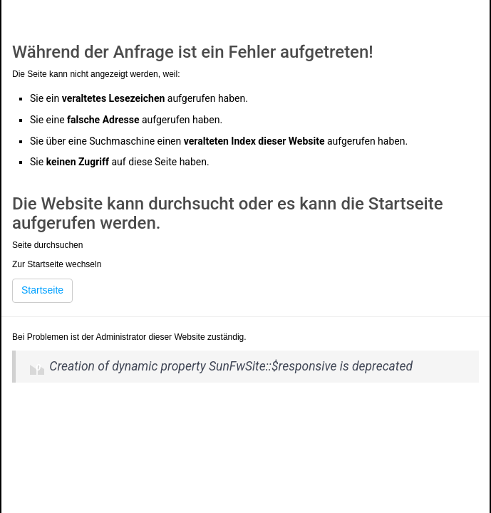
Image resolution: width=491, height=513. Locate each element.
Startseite (42, 290)
